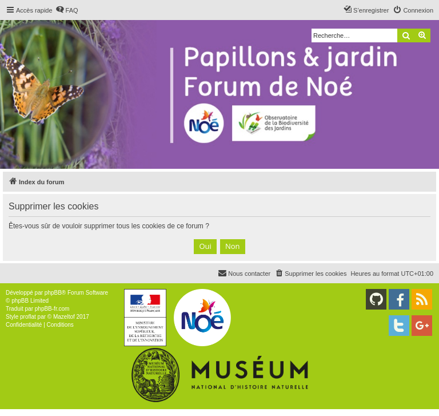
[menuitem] (66, 10)
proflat (28, 317)
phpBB (53, 293)
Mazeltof (64, 317)
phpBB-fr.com (52, 309)
